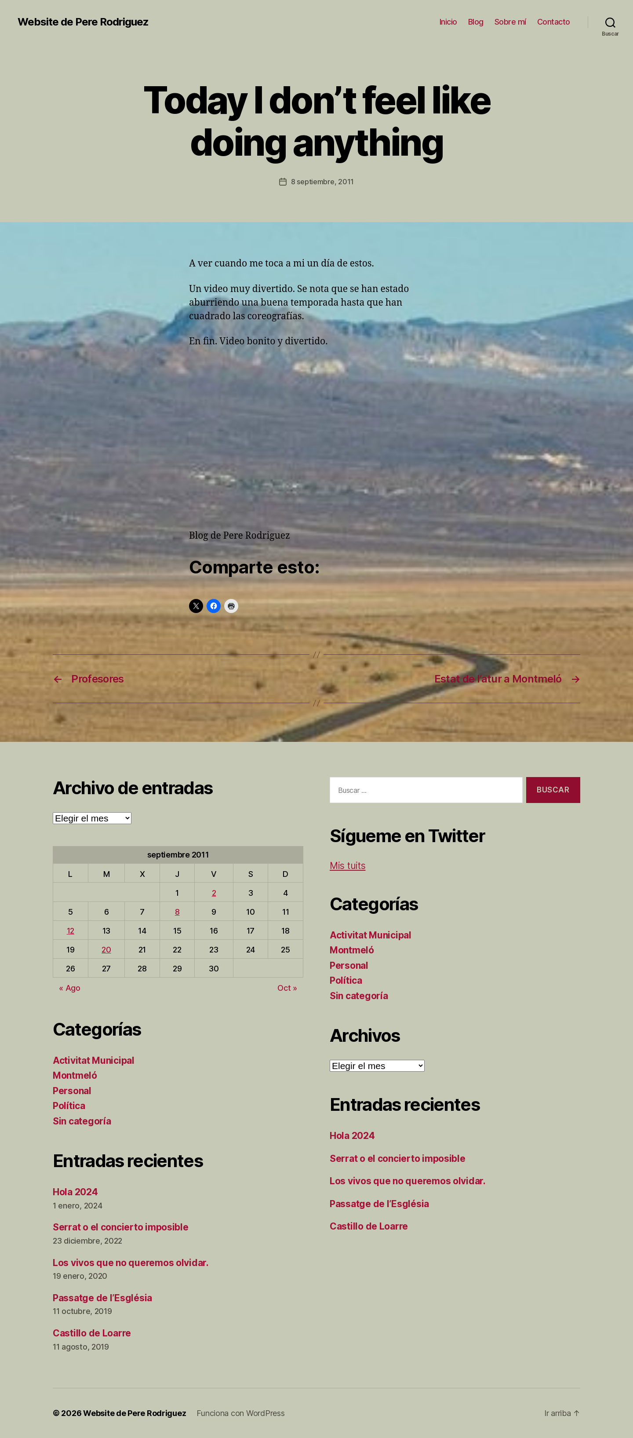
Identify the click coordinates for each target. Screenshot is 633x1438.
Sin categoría (82, 1121)
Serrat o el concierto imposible (121, 1227)
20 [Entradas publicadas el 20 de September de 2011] (106, 949)
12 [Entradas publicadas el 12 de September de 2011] (70, 930)
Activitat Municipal (94, 1060)
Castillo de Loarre (92, 1333)
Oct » (287, 988)
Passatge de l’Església (102, 1297)
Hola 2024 (75, 1191)
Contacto (553, 21)
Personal (72, 1090)
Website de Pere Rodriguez (83, 22)
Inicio (448, 21)
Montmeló (75, 1075)
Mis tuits (348, 865)
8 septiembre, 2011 (322, 181)
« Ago (69, 988)
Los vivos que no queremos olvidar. (131, 1262)
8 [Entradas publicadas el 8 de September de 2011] (177, 911)
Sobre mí (510, 21)
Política (69, 1105)
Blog (476, 21)
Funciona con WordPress (240, 1413)
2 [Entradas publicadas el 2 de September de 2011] (214, 893)
